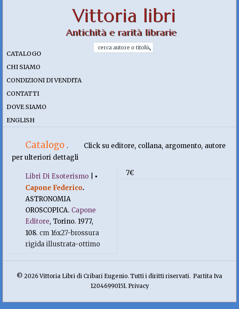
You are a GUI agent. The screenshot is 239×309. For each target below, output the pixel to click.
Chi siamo (23, 67)
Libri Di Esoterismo (57, 176)
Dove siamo (26, 107)
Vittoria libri (124, 15)
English (20, 120)
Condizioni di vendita (44, 80)
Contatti (22, 93)
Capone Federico (54, 188)
